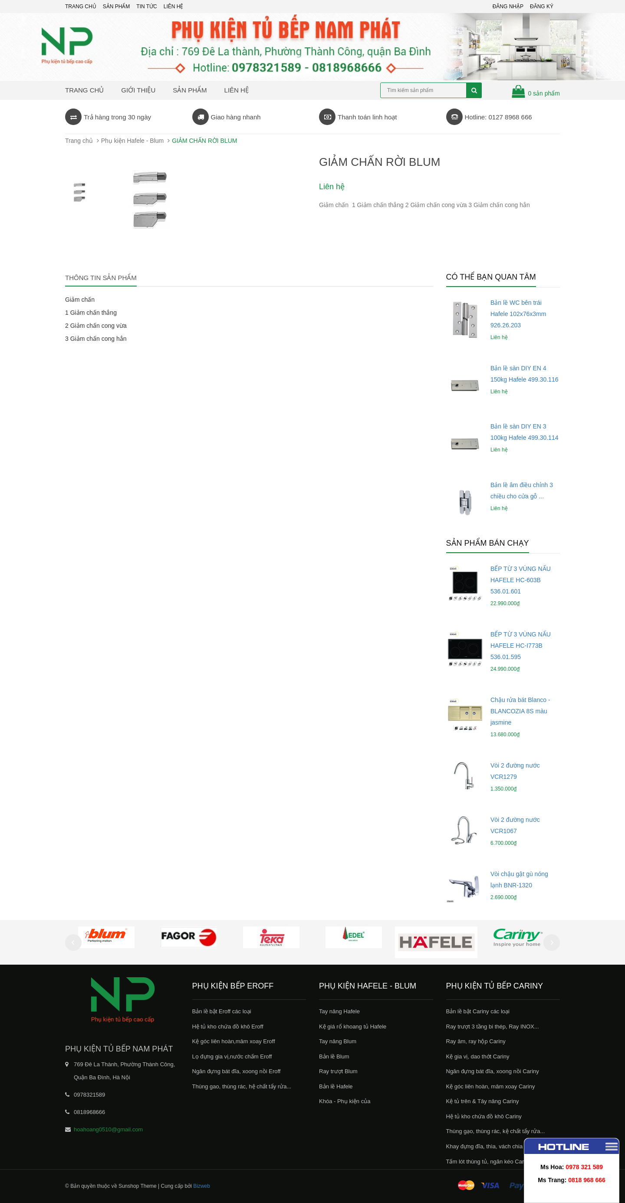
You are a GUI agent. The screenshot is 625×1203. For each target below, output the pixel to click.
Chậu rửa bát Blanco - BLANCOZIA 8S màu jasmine (520, 711)
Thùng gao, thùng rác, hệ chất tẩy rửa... (242, 1086)
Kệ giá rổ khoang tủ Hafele (352, 1026)
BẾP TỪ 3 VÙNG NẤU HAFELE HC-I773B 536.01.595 (520, 645)
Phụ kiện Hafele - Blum (132, 140)
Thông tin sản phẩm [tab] (101, 277)
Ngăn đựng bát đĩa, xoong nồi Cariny (492, 1071)
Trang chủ (80, 6)
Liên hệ (174, 6)
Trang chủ (84, 90)
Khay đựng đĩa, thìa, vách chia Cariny (493, 1146)
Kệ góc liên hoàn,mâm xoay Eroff (233, 1041)
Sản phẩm (190, 90)
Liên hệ (236, 90)
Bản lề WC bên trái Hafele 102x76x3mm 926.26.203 (518, 314)
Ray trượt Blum (338, 1071)
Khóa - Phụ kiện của (344, 1101)
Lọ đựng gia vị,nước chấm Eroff (232, 1056)
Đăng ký (541, 6)
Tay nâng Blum (337, 1041)
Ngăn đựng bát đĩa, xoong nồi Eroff (236, 1071)
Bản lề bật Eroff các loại (221, 1011)
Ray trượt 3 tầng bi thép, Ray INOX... (492, 1026)
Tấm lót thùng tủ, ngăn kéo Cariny (488, 1161)
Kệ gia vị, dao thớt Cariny (478, 1056)
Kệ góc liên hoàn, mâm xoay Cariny (490, 1086)
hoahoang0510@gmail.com (108, 1129)
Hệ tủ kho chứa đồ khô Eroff (227, 1026)
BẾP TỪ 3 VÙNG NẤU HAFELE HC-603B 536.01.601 (520, 580)
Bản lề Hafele (336, 1086)
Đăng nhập (508, 6)
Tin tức (146, 6)
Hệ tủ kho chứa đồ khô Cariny (484, 1116)
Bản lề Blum (334, 1056)
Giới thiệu (138, 90)
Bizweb (201, 1186)
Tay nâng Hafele (339, 1011)
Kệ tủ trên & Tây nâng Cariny (482, 1101)
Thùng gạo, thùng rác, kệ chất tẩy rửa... (495, 1131)
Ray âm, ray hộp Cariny (476, 1041)
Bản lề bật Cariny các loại (478, 1011)
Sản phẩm (116, 6)
